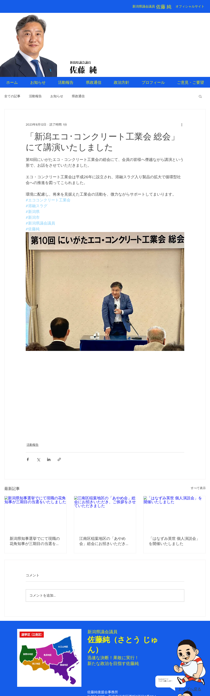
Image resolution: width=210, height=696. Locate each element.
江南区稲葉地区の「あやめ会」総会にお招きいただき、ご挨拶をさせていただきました (104, 541)
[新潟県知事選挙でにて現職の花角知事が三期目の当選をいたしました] (35, 513)
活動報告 (35, 96)
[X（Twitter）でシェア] (38, 459)
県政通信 (78, 96)
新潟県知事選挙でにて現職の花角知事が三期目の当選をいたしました (35, 541)
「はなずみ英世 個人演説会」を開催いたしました (174, 541)
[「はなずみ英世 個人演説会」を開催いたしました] (175, 513)
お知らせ (56, 96)
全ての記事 (12, 96)
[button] (200, 96)
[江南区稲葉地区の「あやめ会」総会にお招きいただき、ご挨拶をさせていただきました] (105, 513)
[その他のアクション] (181, 124)
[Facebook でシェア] (28, 459)
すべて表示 (198, 488)
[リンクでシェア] (59, 459)
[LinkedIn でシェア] (49, 459)
